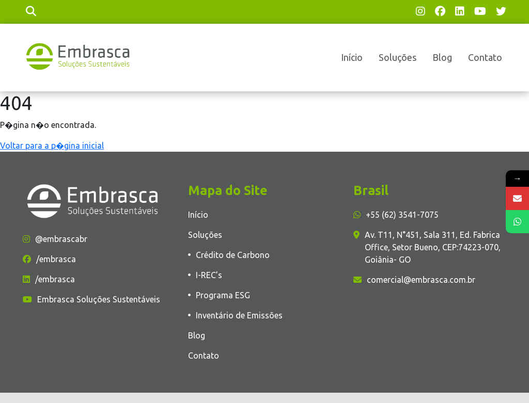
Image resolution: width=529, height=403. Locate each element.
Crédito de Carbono (233, 255)
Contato (485, 57)
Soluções (397, 57)
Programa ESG (223, 295)
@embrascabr (55, 239)
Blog (442, 57)
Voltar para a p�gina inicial (52, 145)
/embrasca (49, 259)
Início (352, 57)
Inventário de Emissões (239, 315)
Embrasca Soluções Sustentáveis (91, 299)
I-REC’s (209, 275)
